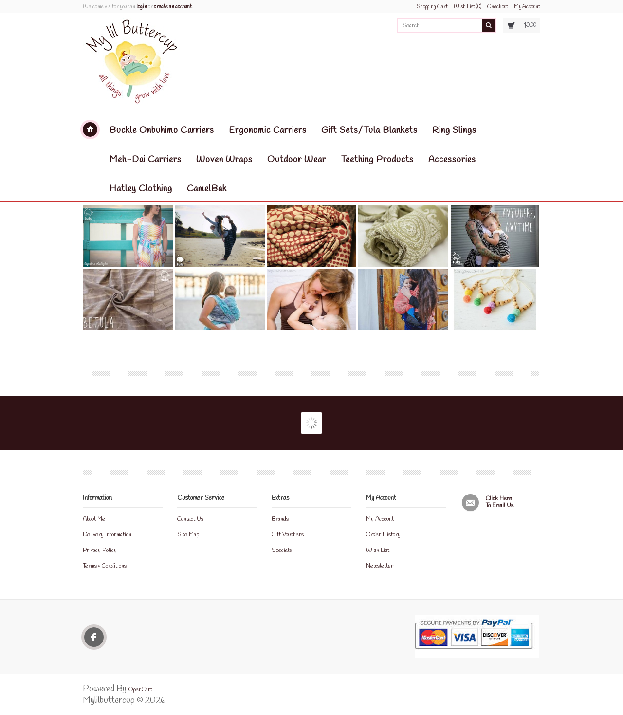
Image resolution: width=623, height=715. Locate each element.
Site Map (188, 535)
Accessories (452, 159)
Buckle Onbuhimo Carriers (162, 130)
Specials (282, 550)
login (141, 6)
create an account (173, 6)
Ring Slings (454, 130)
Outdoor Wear (296, 159)
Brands (280, 519)
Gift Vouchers (288, 535)
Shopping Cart (432, 6)
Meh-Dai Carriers (146, 159)
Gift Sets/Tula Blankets (369, 130)
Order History (383, 535)
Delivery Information (107, 535)
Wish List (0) (467, 6)
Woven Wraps (224, 159)
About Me (94, 519)
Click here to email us (499, 502)
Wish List (377, 550)
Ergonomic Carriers (268, 130)
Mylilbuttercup (90, 129)
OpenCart (140, 690)
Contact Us (190, 519)
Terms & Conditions (105, 566)
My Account (527, 6)
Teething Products (377, 159)
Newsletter (379, 566)
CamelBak (207, 189)
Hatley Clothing (141, 189)
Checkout (497, 6)
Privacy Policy (100, 550)
